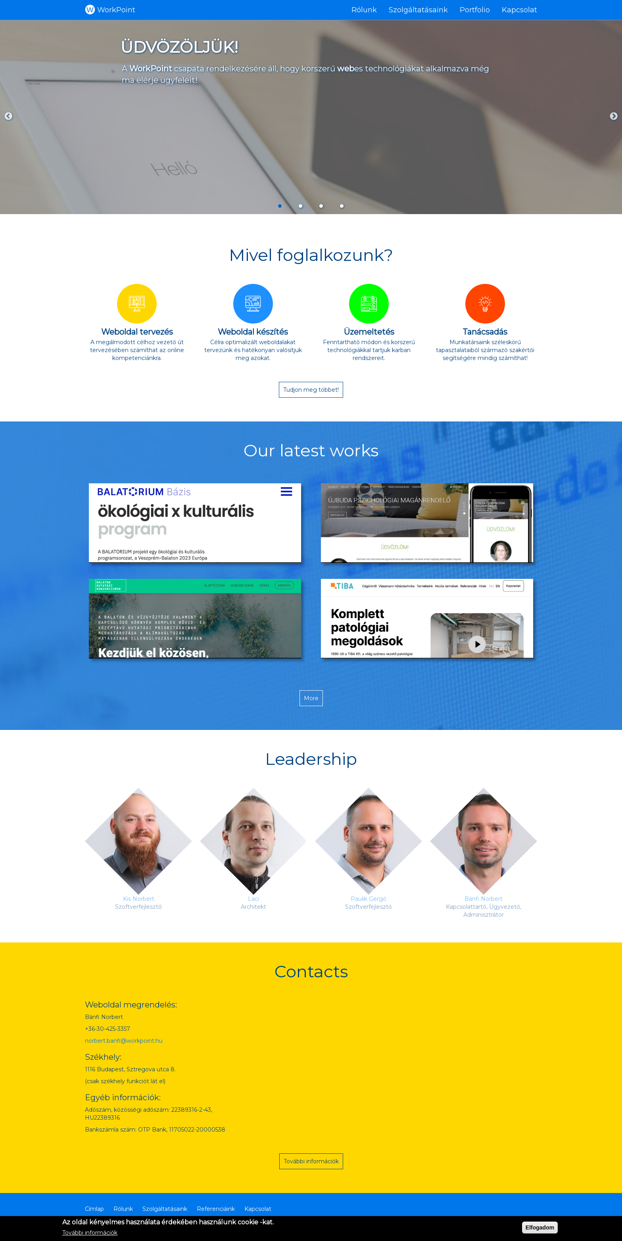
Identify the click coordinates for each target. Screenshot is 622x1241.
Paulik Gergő (368, 898)
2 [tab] (300, 205)
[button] (195, 523)
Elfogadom (540, 1227)
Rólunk (364, 10)
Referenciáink (216, 1208)
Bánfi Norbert (484, 898)
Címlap (94, 1208)
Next (613, 116)
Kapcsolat (519, 10)
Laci (253, 898)
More (311, 698)
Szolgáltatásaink (418, 10)
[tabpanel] (311, 117)
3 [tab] (321, 205)
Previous (8, 116)
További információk (311, 1161)
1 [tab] (280, 205)
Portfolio (475, 10)
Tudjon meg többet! (311, 389)
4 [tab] (342, 205)
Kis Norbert (138, 898)
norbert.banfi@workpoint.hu (124, 1040)
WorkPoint (116, 10)
